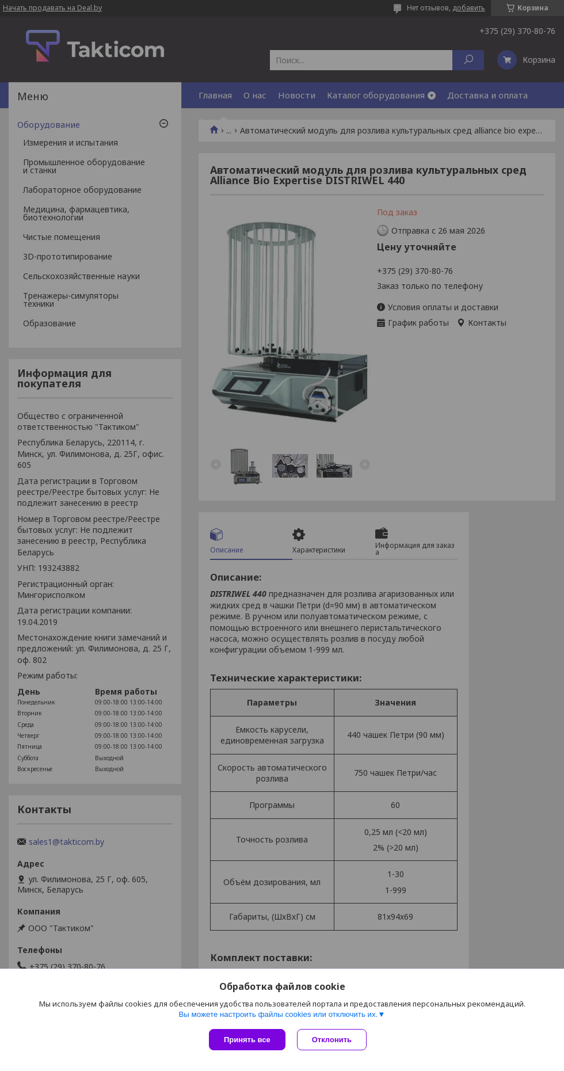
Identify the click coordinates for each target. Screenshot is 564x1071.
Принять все (247, 1039)
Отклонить (332, 1039)
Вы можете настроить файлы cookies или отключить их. (278, 1014)
